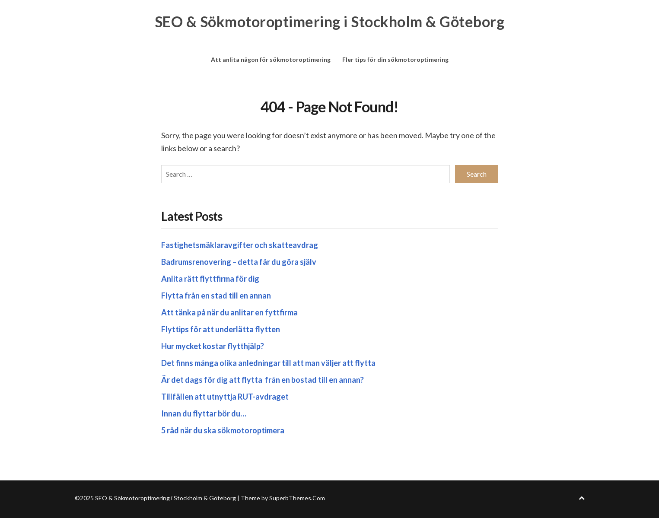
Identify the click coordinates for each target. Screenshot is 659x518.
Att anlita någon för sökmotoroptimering (271, 59)
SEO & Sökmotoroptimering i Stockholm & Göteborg (330, 21)
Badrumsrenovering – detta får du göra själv (238, 262)
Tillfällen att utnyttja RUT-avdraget (225, 396)
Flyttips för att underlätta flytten (221, 329)
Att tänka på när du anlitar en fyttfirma (230, 312)
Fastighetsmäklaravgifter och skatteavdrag (239, 245)
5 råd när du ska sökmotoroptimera (222, 430)
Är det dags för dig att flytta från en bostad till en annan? (263, 380)
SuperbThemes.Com (297, 498)
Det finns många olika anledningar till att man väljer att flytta (269, 363)
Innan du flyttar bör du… (203, 413)
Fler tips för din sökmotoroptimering (395, 59)
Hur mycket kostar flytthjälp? (212, 346)
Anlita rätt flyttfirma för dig (211, 278)
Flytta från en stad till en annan (216, 295)
